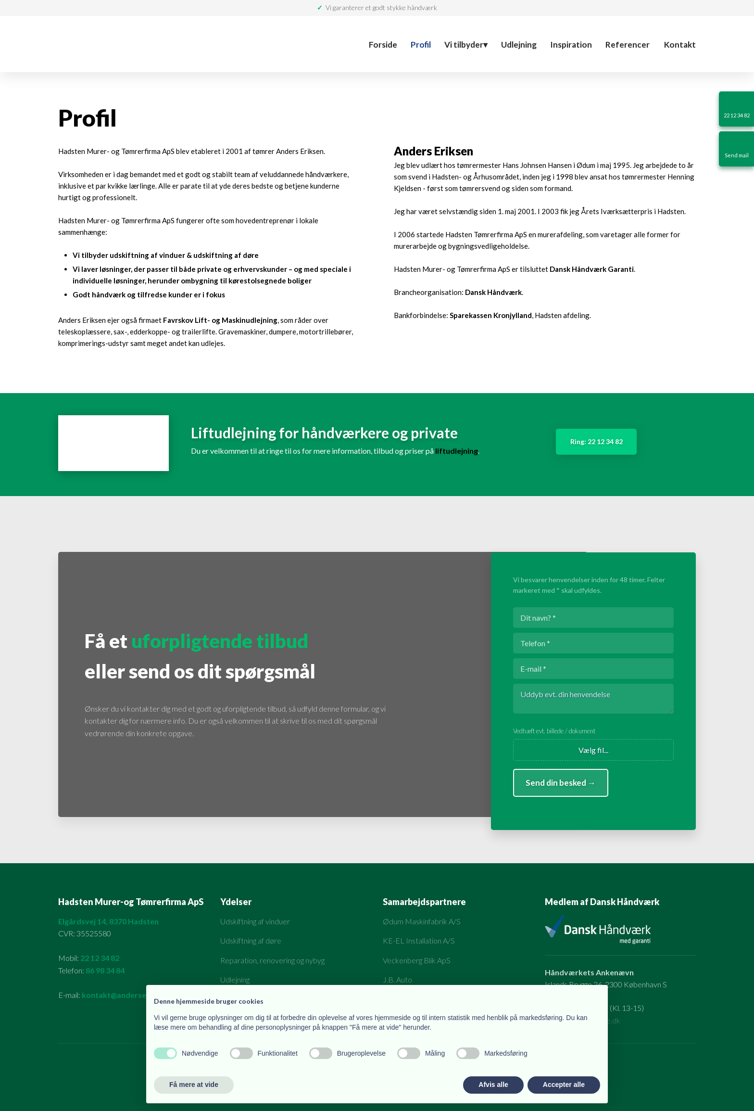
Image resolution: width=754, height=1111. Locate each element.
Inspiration (571, 44)
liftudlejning (456, 450)
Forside (383, 44)
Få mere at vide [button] (193, 1084)
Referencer (627, 44)
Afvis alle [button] (493, 1084)
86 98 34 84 (105, 970)
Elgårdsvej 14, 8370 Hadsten (108, 921)
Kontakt (680, 44)
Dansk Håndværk (493, 292)
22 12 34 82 (99, 957)
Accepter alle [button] (564, 1084)
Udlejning (519, 44)
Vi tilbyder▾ (466, 44)
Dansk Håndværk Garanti (592, 269)
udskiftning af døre (226, 255)
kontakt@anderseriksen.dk (130, 994)
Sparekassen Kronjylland (491, 315)
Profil (421, 44)
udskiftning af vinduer (147, 255)
